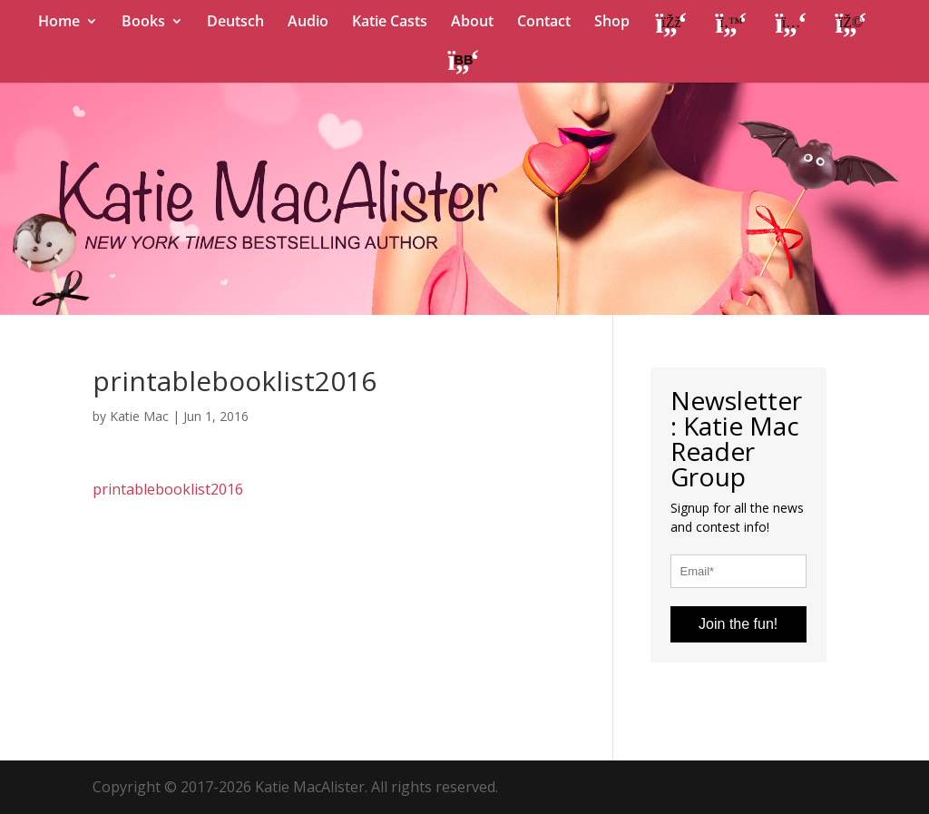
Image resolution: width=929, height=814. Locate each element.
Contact (544, 23)
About (472, 23)
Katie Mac (139, 416)
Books (143, 23)
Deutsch (235, 23)
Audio (308, 23)
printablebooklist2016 (168, 489)
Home (59, 23)
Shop (612, 23)
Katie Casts (389, 23)
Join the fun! (738, 624)
